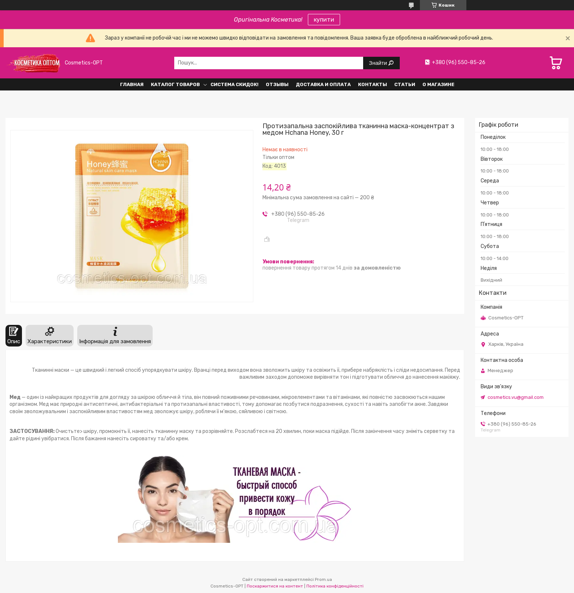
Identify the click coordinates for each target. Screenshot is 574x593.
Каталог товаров (175, 84)
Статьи (404, 84)
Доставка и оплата (323, 84)
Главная (132, 84)
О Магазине (438, 84)
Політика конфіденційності (335, 586)
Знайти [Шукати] (378, 63)
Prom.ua (323, 579)
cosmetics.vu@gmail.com (516, 397)
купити (324, 19)
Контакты (372, 84)
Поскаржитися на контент (275, 586)
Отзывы (277, 84)
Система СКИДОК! (234, 84)
